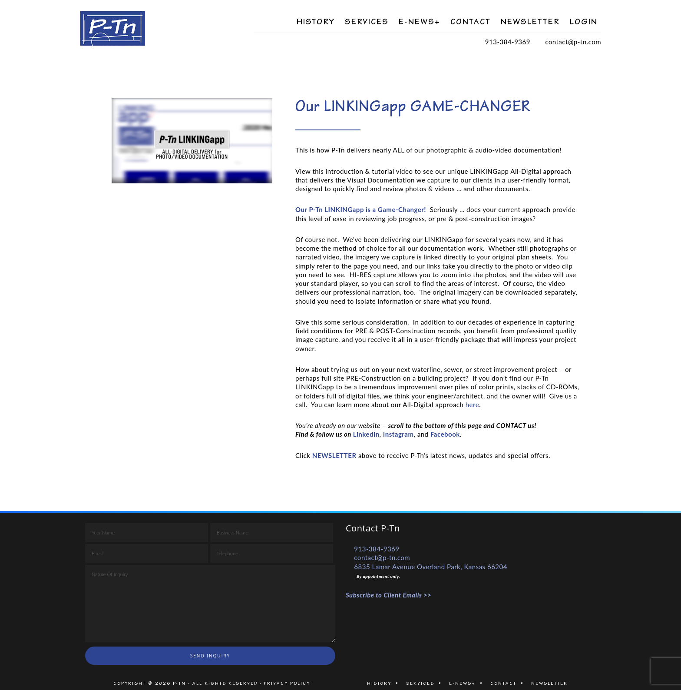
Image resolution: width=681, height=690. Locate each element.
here (472, 404)
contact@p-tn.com (573, 42)
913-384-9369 (507, 42)
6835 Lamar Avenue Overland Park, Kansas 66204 (430, 567)
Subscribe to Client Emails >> (389, 595)
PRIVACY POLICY (287, 683)
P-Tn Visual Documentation (167, 28)
